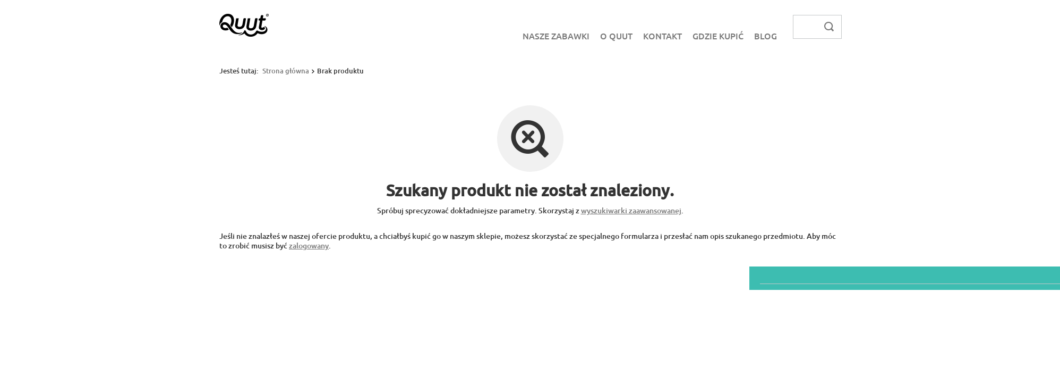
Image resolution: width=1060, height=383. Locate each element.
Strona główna (285, 71)
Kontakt (662, 35)
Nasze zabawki (556, 35)
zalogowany (309, 245)
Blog (765, 35)
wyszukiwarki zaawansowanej (631, 210)
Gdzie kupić (718, 35)
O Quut (616, 35)
